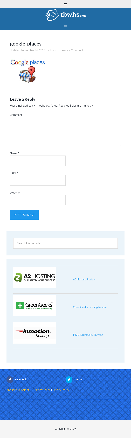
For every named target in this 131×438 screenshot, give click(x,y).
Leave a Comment (72, 50)
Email (14, 173)
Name (14, 153)
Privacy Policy (60, 390)
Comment (17, 115)
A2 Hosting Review (84, 279)
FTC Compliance (41, 390)
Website (15, 192)
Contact (24, 390)
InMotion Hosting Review (88, 334)
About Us (11, 390)
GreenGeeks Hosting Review (90, 307)
